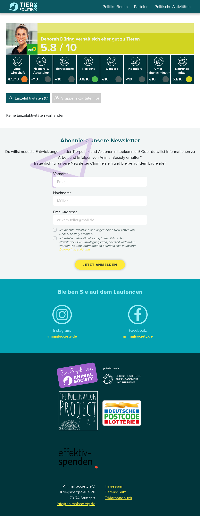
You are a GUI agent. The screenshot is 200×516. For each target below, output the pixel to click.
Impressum (114, 486)
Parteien (141, 7)
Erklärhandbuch (118, 498)
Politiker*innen (115, 7)
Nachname (62, 193)
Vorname (61, 174)
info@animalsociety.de (76, 504)
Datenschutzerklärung (74, 249)
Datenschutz (115, 492)
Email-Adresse (65, 212)
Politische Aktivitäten (173, 7)
